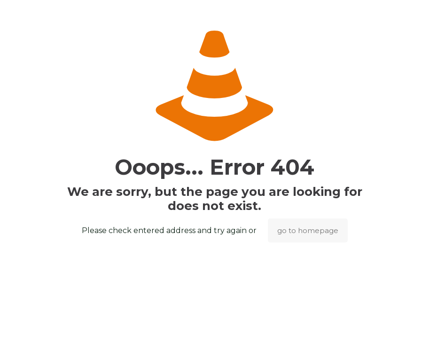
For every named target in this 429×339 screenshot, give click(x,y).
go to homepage (307, 230)
